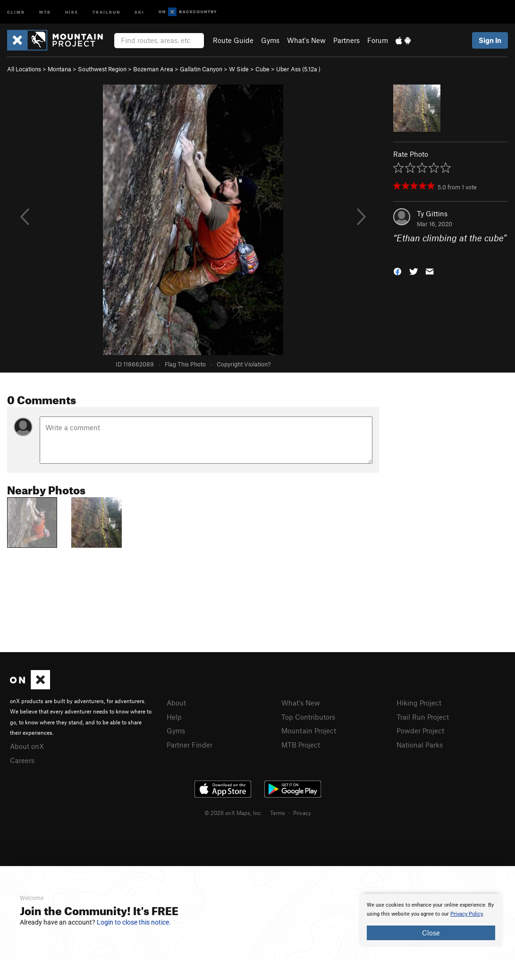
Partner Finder (189, 744)
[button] (397, 270)
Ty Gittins (432, 213)
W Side (239, 69)
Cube (262, 69)
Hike (71, 11)
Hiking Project (419, 702)
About (176, 702)
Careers (22, 760)
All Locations (24, 69)
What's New (306, 40)
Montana (59, 69)
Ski (139, 11)
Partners (346, 40)
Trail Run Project (423, 717)
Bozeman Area (153, 69)
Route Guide (233, 40)
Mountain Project (308, 730)
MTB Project (300, 744)
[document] (431, 920)
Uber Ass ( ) (298, 69)
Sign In (490, 40)
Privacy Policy (466, 914)
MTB (45, 11)
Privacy (302, 812)
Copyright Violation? (243, 364)
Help (174, 717)
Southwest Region (102, 69)
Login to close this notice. (134, 922)
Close (431, 932)
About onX (27, 746)
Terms (277, 812)
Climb (16, 11)
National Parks (420, 744)
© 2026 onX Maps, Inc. (233, 812)
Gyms (270, 40)
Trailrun (106, 11)
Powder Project (420, 730)
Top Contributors (308, 717)
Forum (377, 40)
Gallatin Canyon (201, 69)
